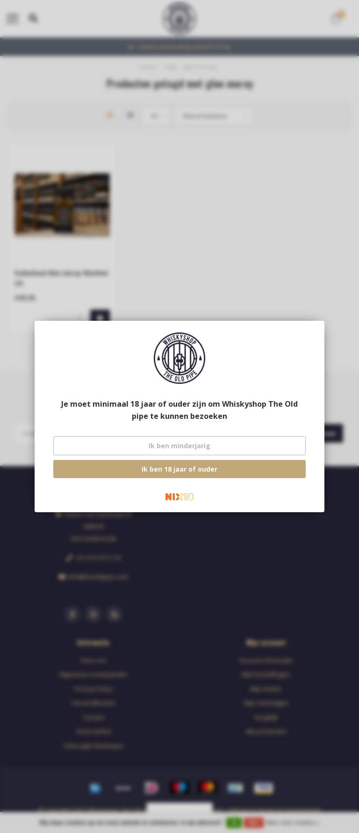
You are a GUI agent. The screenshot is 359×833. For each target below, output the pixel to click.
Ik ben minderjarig (179, 445)
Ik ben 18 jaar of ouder (179, 469)
